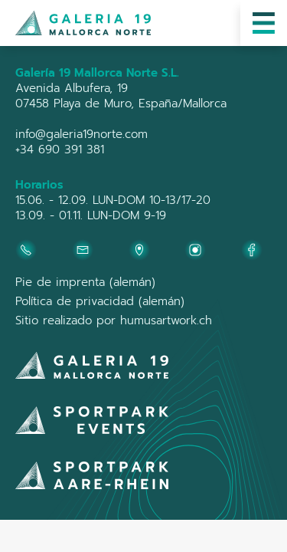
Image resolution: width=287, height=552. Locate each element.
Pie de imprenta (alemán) (85, 282)
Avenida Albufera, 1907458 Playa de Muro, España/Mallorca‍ (121, 96)
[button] (263, 23)
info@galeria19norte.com (81, 134)
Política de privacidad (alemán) (99, 301)
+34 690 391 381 (59, 149)
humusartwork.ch (166, 320)
